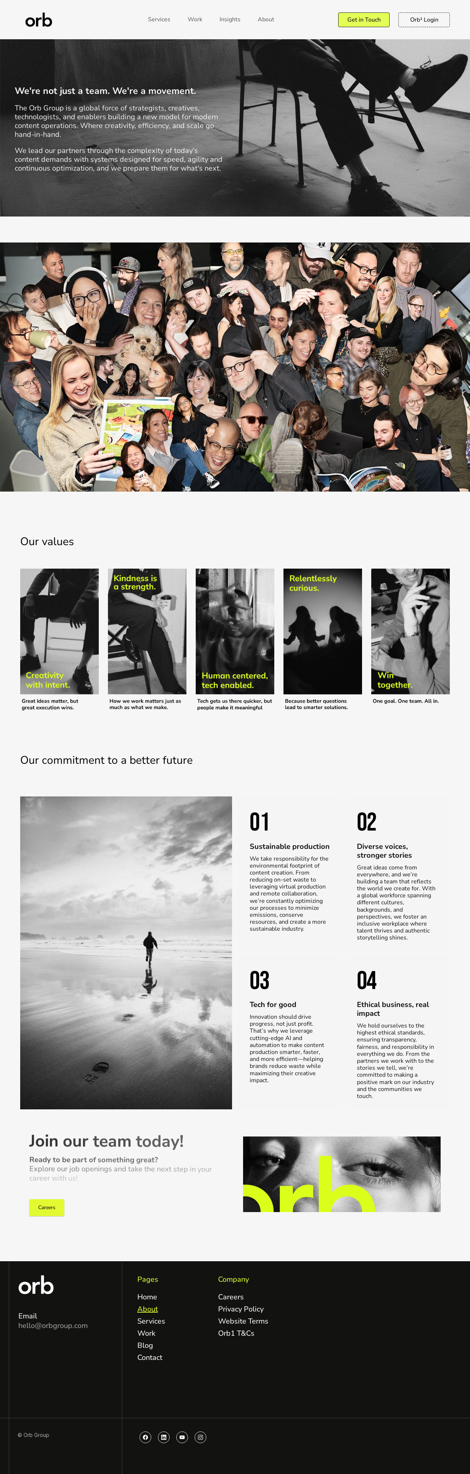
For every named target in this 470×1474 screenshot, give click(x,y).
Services (151, 1321)
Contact (149, 1357)
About (147, 1309)
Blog (145, 1345)
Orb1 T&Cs (236, 1333)
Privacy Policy (241, 1309)
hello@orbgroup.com (53, 1326)
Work (146, 1333)
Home (147, 1297)
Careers (231, 1297)
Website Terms (243, 1321)
